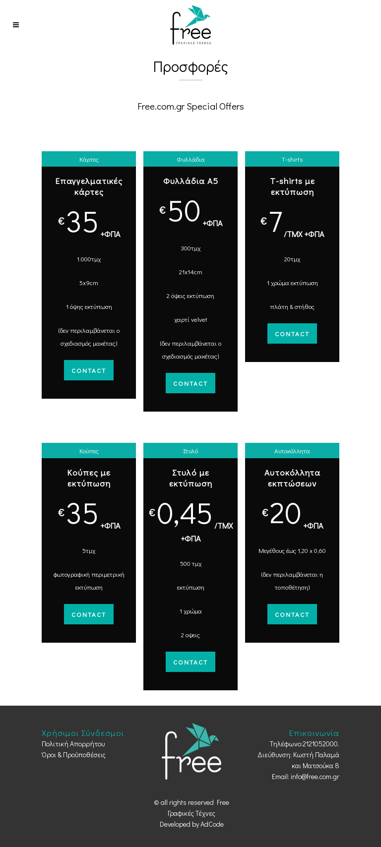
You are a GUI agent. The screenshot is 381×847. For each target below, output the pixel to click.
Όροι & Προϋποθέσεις (74, 754)
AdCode (212, 824)
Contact (88, 370)
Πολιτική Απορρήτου (73, 743)
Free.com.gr (161, 106)
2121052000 (320, 743)
